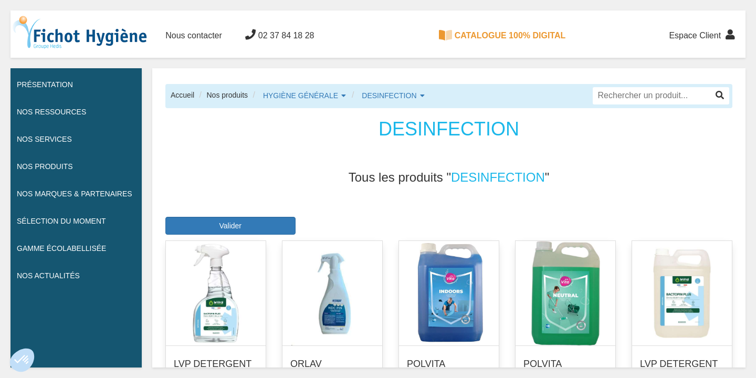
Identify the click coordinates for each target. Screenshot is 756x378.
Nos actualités (48, 275)
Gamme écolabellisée (61, 248)
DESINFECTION (389, 95)
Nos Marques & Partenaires (74, 194)
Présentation (45, 84)
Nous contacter (193, 35)
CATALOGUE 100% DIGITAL (502, 35)
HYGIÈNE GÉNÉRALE (300, 95)
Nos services (44, 139)
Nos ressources (51, 112)
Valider (230, 226)
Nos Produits (45, 166)
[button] (22, 360)
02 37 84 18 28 (279, 34)
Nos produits (227, 95)
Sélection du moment (61, 221)
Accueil (182, 95)
